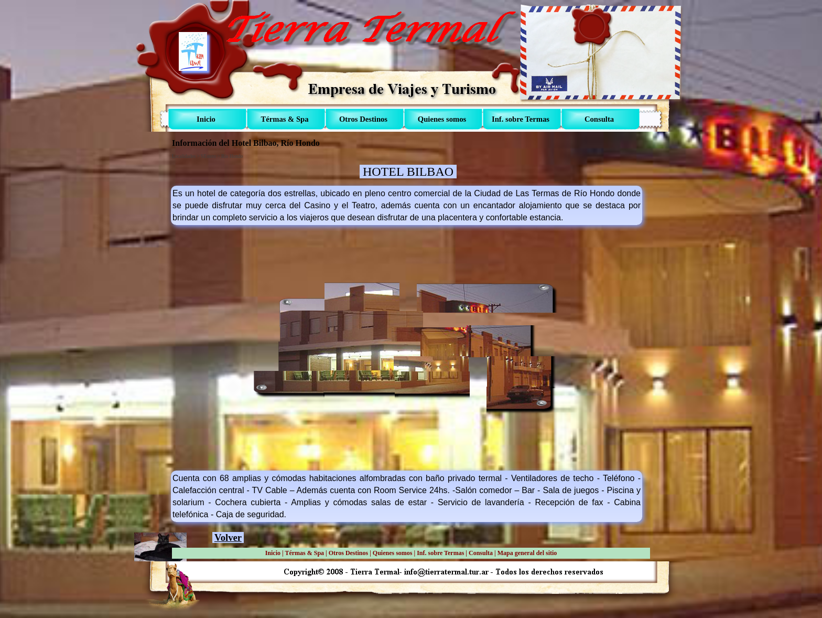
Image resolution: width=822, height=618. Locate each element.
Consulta (481, 553)
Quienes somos (393, 553)
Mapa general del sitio (527, 553)
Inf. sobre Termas (440, 553)
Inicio (272, 553)
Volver (228, 537)
